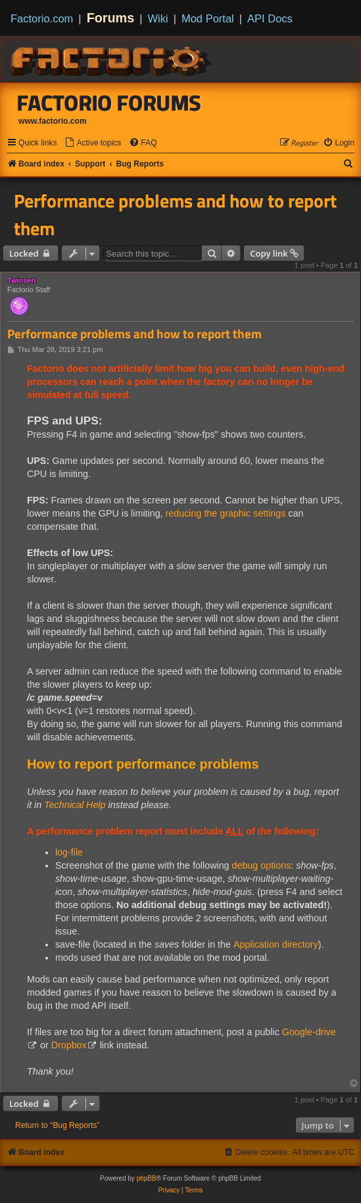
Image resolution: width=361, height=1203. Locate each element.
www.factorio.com (52, 121)
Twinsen (21, 280)
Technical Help (76, 805)
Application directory (275, 944)
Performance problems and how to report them (175, 214)
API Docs (270, 18)
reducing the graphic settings (226, 513)
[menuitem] (92, 143)
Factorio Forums (109, 102)
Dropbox (69, 1045)
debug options (261, 865)
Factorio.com (42, 18)
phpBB (146, 1178)
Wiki (158, 18)
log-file (69, 852)
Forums (111, 18)
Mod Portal (207, 18)
